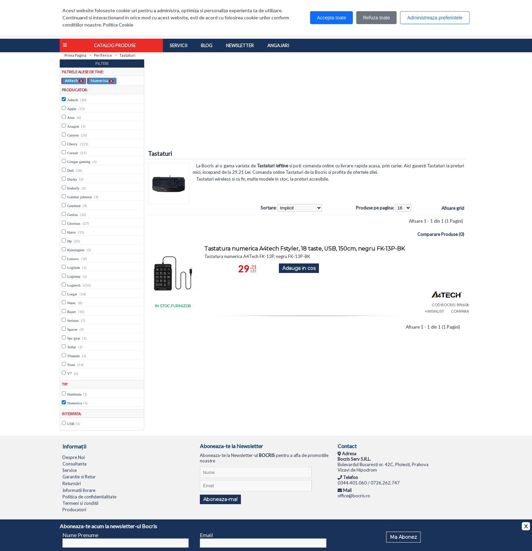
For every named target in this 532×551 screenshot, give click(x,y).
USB (70, 424)
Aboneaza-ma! (220, 499)
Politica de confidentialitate (89, 496)
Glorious (73, 223)
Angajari (278, 45)
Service (69, 470)
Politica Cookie (118, 24)
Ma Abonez (403, 537)
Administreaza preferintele (434, 17)
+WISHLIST (434, 311)
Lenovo (73, 259)
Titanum (73, 356)
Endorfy (73, 188)
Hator (71, 232)
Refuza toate (376, 17)
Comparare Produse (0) (440, 234)
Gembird (73, 206)
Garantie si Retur (79, 476)
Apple (71, 109)
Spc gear (73, 338)
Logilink (73, 267)
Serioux (73, 320)
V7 (69, 373)
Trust (71, 365)
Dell (70, 170)
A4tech (74, 80)
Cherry (72, 144)
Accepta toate (331, 17)
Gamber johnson (79, 197)
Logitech (73, 285)
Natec (71, 303)
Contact (347, 446)
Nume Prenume (80, 535)
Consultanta (74, 463)
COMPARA (460, 311)
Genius (72, 215)
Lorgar (72, 294)
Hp (69, 241)
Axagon (73, 126)
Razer (71, 312)
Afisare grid (452, 208)
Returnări (71, 483)
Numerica (102, 80)
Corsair (72, 153)
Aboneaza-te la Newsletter (231, 446)
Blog (206, 45)
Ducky (72, 179)
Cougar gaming (78, 162)
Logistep (73, 276)
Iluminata (74, 394)
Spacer (72, 329)
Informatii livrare (78, 490)
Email (206, 535)
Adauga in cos (299, 268)
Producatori (74, 509)
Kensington (75, 250)
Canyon (73, 135)
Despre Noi (73, 457)
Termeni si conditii (80, 503)
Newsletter (240, 45)
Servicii (178, 45)
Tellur (71, 347)
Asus (71, 117)
